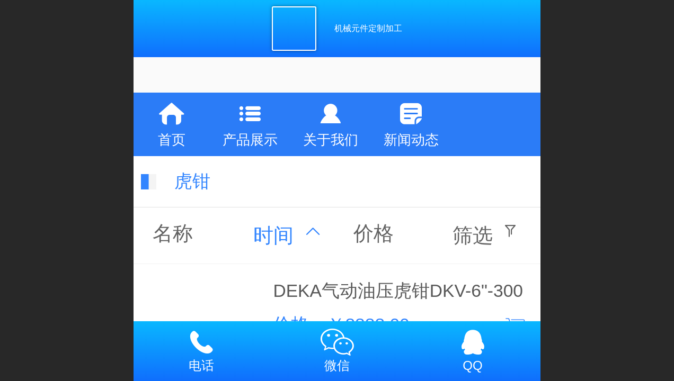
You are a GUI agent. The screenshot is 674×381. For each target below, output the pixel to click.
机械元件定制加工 (368, 28)
